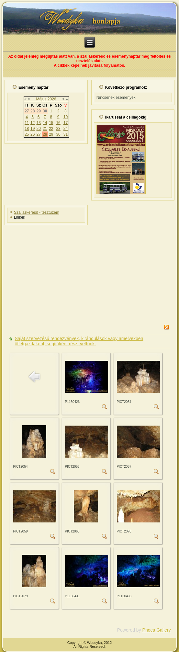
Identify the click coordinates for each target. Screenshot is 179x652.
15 (51, 122)
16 (58, 122)
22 (51, 128)
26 (32, 134)
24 (65, 128)
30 (58, 134)
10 (65, 117)
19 (32, 128)
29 (51, 134)
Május (41, 99)
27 (38, 134)
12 (32, 122)
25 (27, 134)
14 (45, 122)
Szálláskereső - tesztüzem (36, 212)
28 (45, 134)
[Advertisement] (91, 272)
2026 (52, 99)
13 (38, 122)
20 (38, 128)
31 (65, 134)
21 (45, 128)
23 (58, 128)
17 (65, 122)
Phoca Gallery (156, 630)
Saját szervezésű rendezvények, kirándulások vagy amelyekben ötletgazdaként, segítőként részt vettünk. (79, 341)
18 (27, 128)
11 (27, 122)
